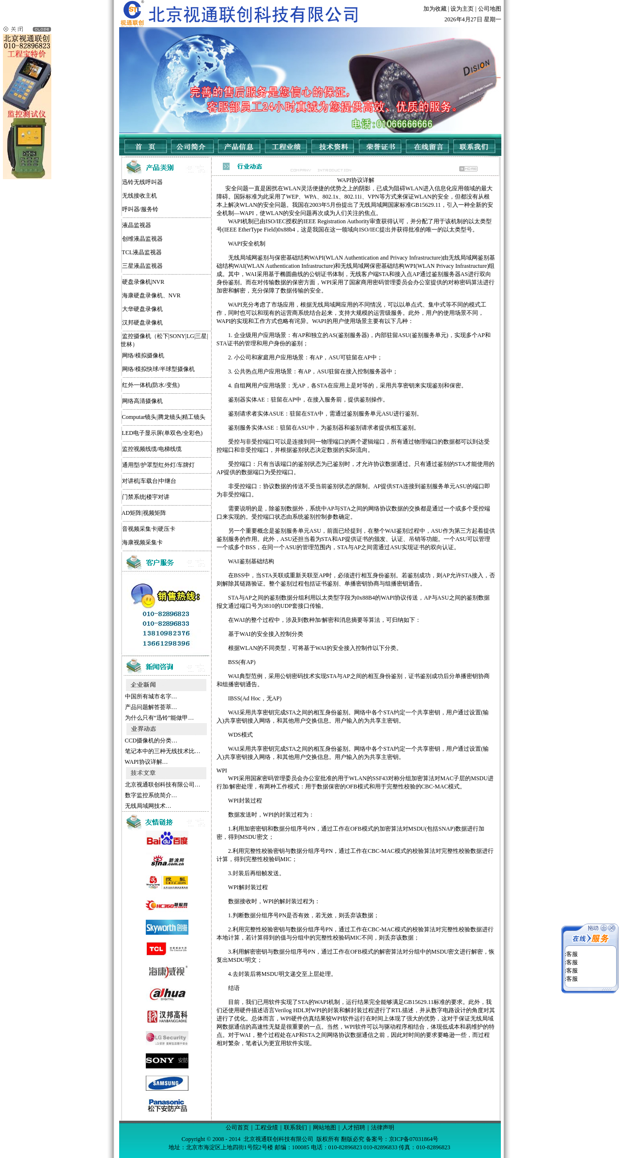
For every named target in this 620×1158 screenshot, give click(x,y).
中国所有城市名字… (150, 696)
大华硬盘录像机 (142, 309)
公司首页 (237, 1127)
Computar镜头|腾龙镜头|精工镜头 (164, 417)
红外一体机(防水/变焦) (151, 385)
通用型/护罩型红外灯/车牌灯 (158, 465)
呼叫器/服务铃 (140, 209)
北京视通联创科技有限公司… (162, 784)
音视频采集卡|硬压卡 (148, 528)
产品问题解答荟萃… (150, 707)
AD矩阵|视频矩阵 (144, 513)
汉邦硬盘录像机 (142, 322)
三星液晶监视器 (142, 265)
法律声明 (382, 1127)
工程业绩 (266, 1127)
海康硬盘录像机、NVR (151, 295)
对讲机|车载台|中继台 (149, 481)
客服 (572, 944)
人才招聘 (353, 1127)
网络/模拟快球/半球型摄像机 (158, 369)
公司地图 (489, 8)
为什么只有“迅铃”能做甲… (159, 717)
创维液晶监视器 (142, 238)
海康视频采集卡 (142, 542)
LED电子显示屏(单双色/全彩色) (162, 433)
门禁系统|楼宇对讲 (146, 497)
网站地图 (324, 1127)
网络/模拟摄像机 (143, 355)
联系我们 (295, 1127)
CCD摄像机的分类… (151, 740)
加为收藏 (435, 8)
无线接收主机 (139, 195)
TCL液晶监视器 (142, 252)
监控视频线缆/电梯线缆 (152, 449)
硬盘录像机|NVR (143, 281)
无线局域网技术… (147, 806)
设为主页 (462, 8)
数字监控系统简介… (150, 795)
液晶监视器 (136, 225)
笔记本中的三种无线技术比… (162, 751)
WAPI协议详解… (146, 761)
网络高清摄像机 (142, 401)
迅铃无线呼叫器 (142, 182)
